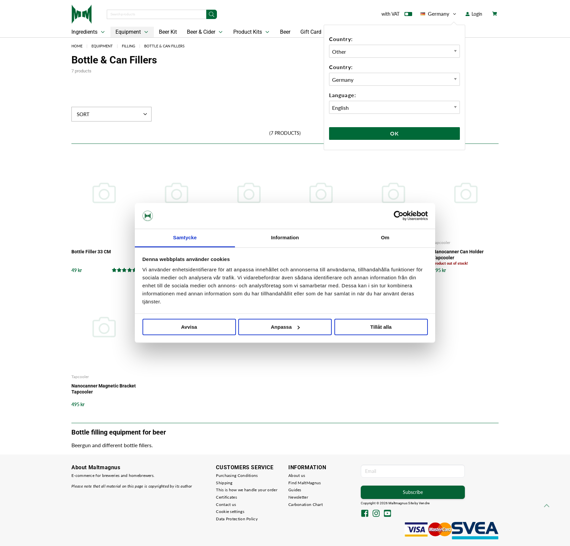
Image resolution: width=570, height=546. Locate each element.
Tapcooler (441, 242)
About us (296, 475)
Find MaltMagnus (304, 482)
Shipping (224, 482)
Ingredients (88, 32)
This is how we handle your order (246, 489)
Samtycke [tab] (185, 237)
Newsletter (298, 497)
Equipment (132, 32)
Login (474, 14)
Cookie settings (230, 511)
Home (76, 46)
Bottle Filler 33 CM (91, 251)
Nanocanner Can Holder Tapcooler (458, 254)
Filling (128, 46)
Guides (294, 489)
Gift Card (310, 32)
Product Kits (252, 32)
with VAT (396, 15)
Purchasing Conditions (237, 475)
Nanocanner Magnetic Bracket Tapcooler (103, 388)
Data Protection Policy (237, 518)
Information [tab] (285, 237)
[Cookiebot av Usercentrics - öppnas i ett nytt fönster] (398, 216)
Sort (113, 114)
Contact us (226, 504)
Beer (285, 32)
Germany (438, 13)
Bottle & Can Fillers (164, 46)
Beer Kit (168, 32)
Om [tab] (385, 237)
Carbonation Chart (305, 504)
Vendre (424, 503)
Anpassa (285, 327)
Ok (394, 133)
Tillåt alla (381, 327)
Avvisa (189, 327)
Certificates (226, 497)
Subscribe (413, 492)
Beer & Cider (205, 32)
